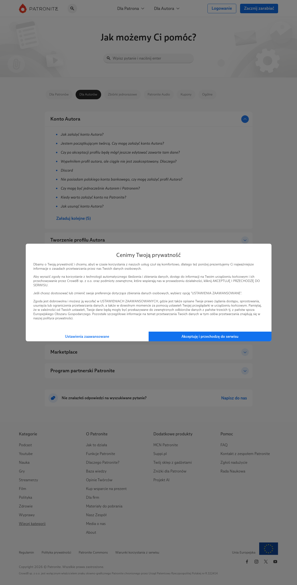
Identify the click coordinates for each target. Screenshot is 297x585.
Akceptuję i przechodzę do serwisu (209, 336)
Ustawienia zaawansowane (87, 336)
